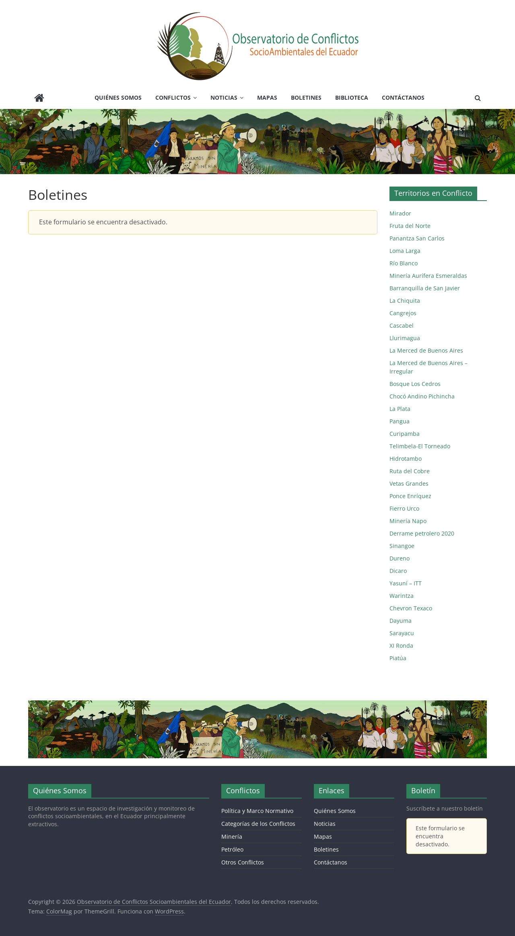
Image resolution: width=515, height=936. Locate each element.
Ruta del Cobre (409, 471)
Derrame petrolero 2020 (421, 533)
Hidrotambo (405, 458)
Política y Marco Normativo (257, 811)
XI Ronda (401, 645)
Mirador (400, 213)
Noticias (223, 97)
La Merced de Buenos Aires (426, 350)
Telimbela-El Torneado (419, 446)
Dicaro (398, 571)
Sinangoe (401, 546)
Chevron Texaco (410, 608)
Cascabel (401, 325)
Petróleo (232, 849)
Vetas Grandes (408, 483)
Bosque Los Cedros (415, 384)
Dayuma (400, 620)
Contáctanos (403, 97)
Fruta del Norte (410, 226)
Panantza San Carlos (417, 238)
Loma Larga (404, 251)
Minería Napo (407, 521)
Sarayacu (401, 633)
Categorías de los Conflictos (258, 823)
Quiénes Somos (118, 97)
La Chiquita (404, 300)
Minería (231, 836)
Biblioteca (351, 97)
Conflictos (173, 97)
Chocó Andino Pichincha (422, 396)
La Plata (399, 409)
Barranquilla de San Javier (424, 288)
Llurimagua (404, 338)
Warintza (401, 595)
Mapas (267, 97)
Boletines (306, 97)
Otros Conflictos (242, 862)
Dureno (399, 558)
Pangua (399, 421)
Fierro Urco (404, 508)
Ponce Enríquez (410, 496)
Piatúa (397, 658)
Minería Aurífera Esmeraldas (428, 275)
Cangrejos (402, 313)
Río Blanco (403, 263)
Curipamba (404, 433)
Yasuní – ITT (405, 583)
